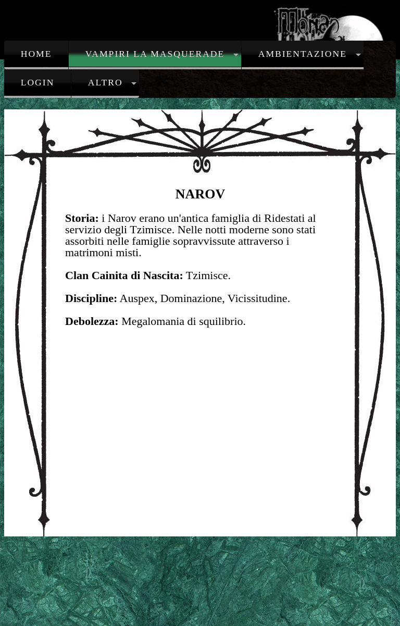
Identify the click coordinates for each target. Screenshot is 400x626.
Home (36, 53)
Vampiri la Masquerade (155, 53)
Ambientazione (302, 53)
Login (38, 82)
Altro (105, 82)
